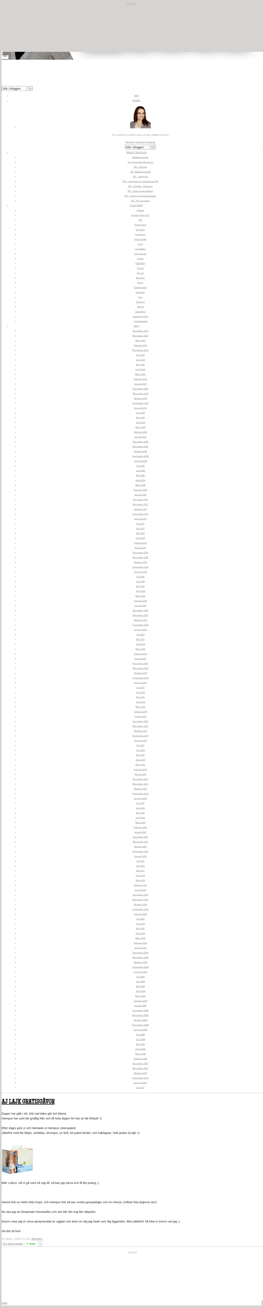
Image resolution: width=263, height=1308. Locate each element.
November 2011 (140, 841)
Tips (140, 297)
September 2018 (140, 456)
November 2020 (140, 350)
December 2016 (140, 552)
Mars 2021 (140, 340)
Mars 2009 (140, 996)
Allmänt (140, 210)
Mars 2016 (140, 596)
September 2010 (140, 909)
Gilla (32, 1243)
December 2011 (140, 837)
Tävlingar (140, 302)
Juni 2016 (140, 581)
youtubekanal (140, 321)
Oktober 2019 (140, 398)
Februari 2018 (140, 490)
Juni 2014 (140, 692)
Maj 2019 (140, 417)
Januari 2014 (140, 716)
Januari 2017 (140, 547)
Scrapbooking (140, 287)
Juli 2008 (140, 1034)
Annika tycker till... (140, 215)
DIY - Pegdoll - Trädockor (140, 186)
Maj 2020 (140, 364)
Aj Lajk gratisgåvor (28, 1102)
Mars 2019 (140, 427)
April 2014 (140, 702)
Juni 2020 (140, 359)
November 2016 (140, 557)
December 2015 (140, 610)
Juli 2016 (140, 576)
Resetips (140, 278)
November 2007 (140, 1068)
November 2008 (140, 1015)
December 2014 (140, 663)
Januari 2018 (140, 494)
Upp (4, 1303)
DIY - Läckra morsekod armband (140, 196)
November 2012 (140, 784)
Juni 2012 (140, 808)
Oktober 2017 (140, 509)
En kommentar (13, 1243)
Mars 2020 (140, 374)
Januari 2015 (140, 658)
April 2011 (140, 875)
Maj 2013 (140, 755)
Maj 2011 (140, 870)
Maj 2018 (140, 475)
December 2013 (140, 721)
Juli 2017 (140, 523)
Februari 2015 (140, 653)
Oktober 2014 (140, 673)
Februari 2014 (140, 711)
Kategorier (136, 205)
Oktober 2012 (140, 788)
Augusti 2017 (140, 519)
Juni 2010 (140, 923)
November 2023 (140, 335)
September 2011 (140, 851)
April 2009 (140, 991)
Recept (140, 273)
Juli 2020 (140, 355)
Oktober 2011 (140, 846)
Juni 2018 (140, 470)
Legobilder (140, 249)
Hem (136, 95)
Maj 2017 (140, 533)
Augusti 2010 (140, 914)
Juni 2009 (140, 981)
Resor (140, 282)
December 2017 (140, 499)
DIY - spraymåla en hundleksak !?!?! (140, 181)
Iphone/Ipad (140, 239)
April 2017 (140, 538)
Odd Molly (140, 263)
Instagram (140, 142)
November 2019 (140, 393)
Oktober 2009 (140, 962)
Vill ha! (140, 306)
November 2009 (140, 957)
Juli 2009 (140, 976)
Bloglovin (130, 142)
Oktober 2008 (140, 1020)
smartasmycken (140, 316)
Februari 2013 (140, 769)
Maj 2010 (140, 928)
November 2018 (140, 446)
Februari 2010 (140, 943)
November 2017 (140, 504)
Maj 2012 (140, 813)
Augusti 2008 (140, 1029)
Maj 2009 (140, 986)
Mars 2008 (140, 1054)
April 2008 (140, 1049)
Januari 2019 (140, 437)
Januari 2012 (140, 832)
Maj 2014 (140, 697)
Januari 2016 (140, 605)
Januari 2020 (140, 384)
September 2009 (140, 967)
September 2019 (140, 403)
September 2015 (140, 625)
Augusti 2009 (140, 972)
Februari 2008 (140, 1058)
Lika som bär (140, 253)
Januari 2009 (140, 1005)
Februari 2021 (140, 345)
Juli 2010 (140, 919)
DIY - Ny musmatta (140, 200)
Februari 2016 (140, 600)
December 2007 (140, 1063)
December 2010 (140, 894)
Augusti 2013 (140, 740)
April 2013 (140, 760)
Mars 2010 (140, 938)
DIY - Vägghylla (140, 176)
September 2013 (140, 735)
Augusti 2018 (140, 461)
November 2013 (140, 726)
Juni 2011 (140, 866)
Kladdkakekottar (140, 157)
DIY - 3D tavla (140, 167)
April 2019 (140, 422)
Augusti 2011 (140, 856)
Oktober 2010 (140, 904)
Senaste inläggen (136, 152)
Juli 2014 (140, 687)
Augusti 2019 (140, 408)
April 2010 (140, 933)
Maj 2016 (140, 586)
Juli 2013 (140, 745)
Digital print (140, 225)
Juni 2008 (140, 1039)
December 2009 (140, 952)
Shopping (140, 292)
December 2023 (140, 331)
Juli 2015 (140, 634)
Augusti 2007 (140, 1082)
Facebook (150, 142)
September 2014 (140, 678)
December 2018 (140, 441)
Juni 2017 (140, 528)
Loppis (140, 258)
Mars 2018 (140, 485)
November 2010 (140, 899)
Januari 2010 (140, 948)
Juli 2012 (140, 803)
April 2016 (140, 591)
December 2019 (140, 388)
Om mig (136, 100)
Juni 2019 (140, 412)
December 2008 (140, 1010)
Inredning (140, 234)
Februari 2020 (140, 379)
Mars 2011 (140, 880)
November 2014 (140, 668)
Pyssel (140, 268)
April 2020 (140, 369)
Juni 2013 (140, 750)
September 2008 (140, 1025)
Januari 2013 (140, 774)
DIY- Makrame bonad (140, 172)
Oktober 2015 (140, 620)
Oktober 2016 (140, 562)
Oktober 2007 (140, 1073)
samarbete (140, 311)
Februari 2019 (140, 432)
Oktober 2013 (140, 731)
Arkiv (136, 326)
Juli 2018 (140, 466)
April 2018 (140, 480)
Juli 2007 (140, 1087)
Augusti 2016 (140, 572)
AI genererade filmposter (140, 162)
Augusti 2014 (140, 682)
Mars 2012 (140, 822)
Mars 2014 (140, 707)
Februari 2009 (140, 1001)
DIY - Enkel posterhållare (140, 191)
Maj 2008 (140, 1044)
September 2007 (140, 1078)
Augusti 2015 (140, 629)
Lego (140, 244)
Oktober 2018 (140, 451)
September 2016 (140, 567)
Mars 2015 (140, 649)
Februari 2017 (140, 543)
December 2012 (140, 779)
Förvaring (140, 229)
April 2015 (140, 644)
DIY (140, 220)
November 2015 (140, 615)
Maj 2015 (140, 639)
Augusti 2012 (140, 798)
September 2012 (140, 793)
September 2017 (140, 514)
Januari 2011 (140, 890)
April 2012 (140, 817)
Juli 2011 (140, 861)
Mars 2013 (140, 764)
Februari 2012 (140, 827)
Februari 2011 (140, 885)
